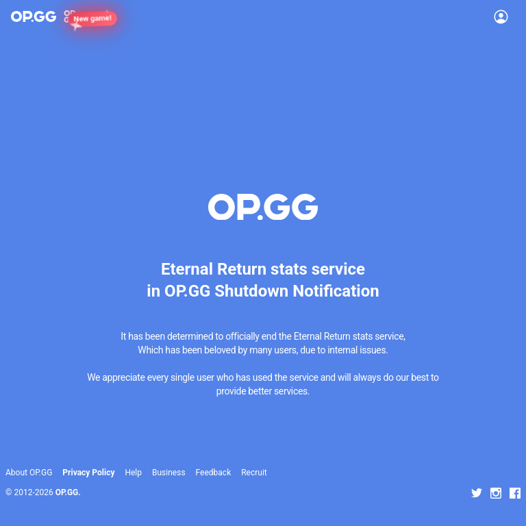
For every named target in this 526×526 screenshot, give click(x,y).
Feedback (213, 472)
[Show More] (76, 16)
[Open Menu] (501, 16)
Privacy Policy (88, 472)
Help (133, 472)
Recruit (254, 472)
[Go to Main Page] (33, 16)
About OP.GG (28, 472)
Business (169, 472)
